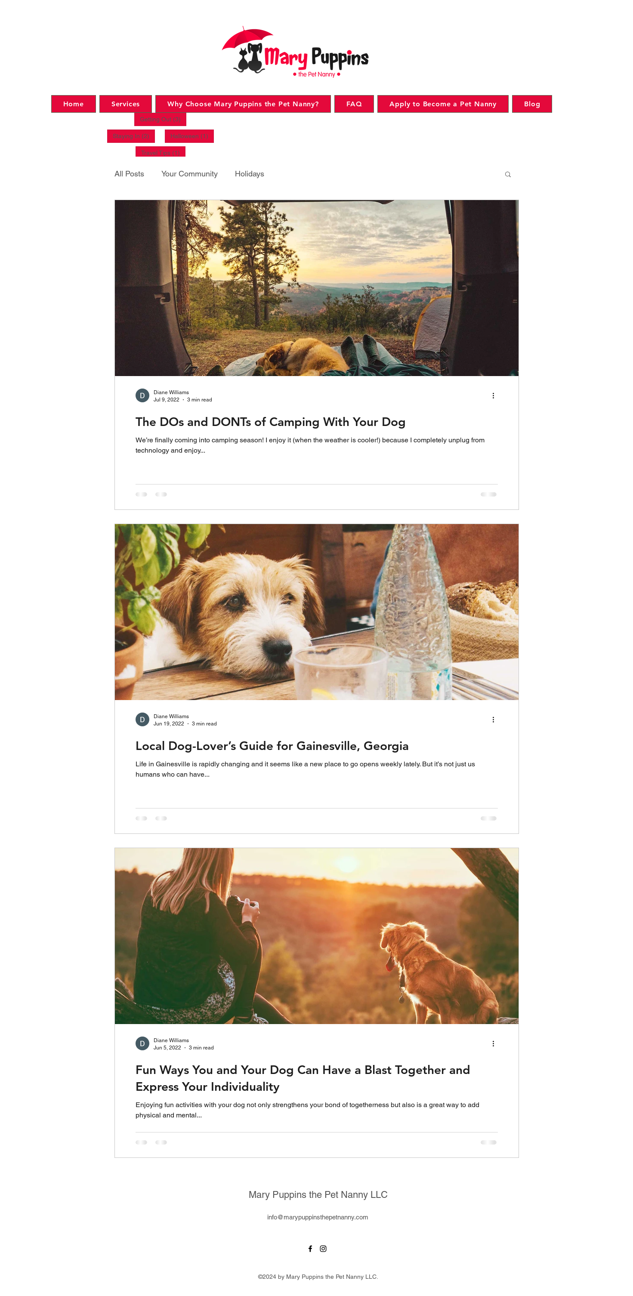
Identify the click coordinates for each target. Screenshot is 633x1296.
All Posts (129, 173)
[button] (508, 174)
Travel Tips (163, 152)
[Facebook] (310, 1248)
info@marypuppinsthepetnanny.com (317, 1217)
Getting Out (163, 119)
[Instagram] (323, 1248)
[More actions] (496, 395)
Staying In (134, 135)
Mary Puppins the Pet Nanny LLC (318, 1194)
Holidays (249, 173)
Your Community (189, 173)
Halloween (192, 135)
